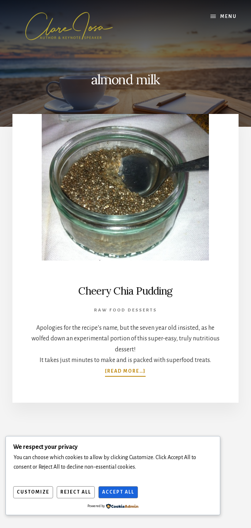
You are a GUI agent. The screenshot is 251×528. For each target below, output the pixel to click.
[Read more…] (125, 371)
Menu (228, 16)
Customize (33, 492)
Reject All (75, 492)
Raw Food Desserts (125, 310)
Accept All (118, 492)
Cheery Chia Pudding (125, 291)
